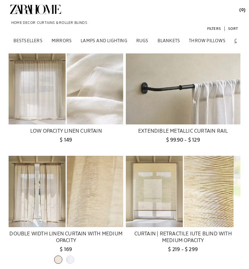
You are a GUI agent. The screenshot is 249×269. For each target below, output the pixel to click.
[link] (35, 9)
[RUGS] (142, 40)
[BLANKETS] (169, 40)
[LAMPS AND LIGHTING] (104, 40)
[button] (214, 28)
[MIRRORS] (62, 40)
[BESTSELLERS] (28, 40)
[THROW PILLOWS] (207, 40)
